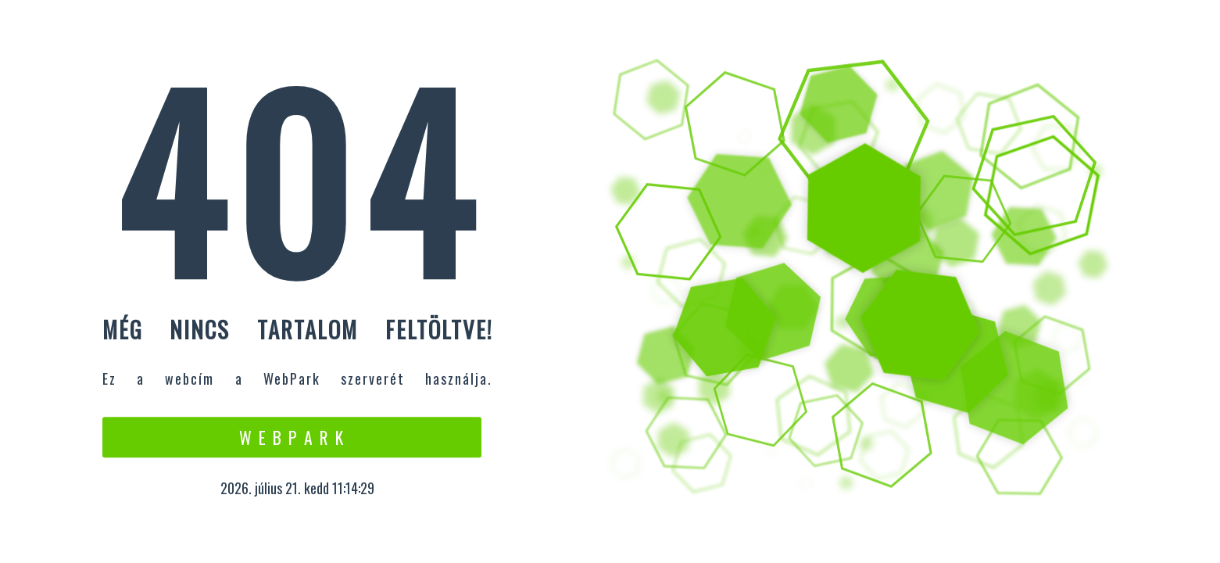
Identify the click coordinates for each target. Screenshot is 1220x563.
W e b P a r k (292, 437)
